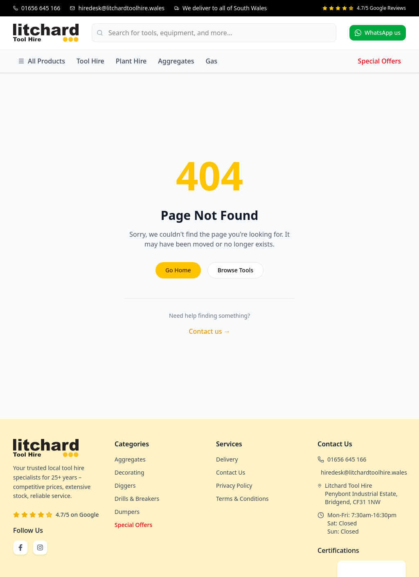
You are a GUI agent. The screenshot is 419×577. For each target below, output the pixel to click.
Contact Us (230, 472)
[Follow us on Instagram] (40, 547)
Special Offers (379, 61)
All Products (41, 61)
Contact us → (209, 331)
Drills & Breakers (137, 498)
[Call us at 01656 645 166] (36, 8)
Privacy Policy (234, 485)
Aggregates (176, 61)
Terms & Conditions (242, 498)
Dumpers (127, 512)
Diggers (125, 485)
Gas (211, 61)
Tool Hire (90, 61)
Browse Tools (235, 270)
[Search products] (214, 32)
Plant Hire (131, 61)
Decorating (129, 472)
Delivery (227, 459)
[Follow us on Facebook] (20, 547)
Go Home (178, 270)
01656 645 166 (346, 459)
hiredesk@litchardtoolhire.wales (364, 472)
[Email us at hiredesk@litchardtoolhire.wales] (117, 8)
